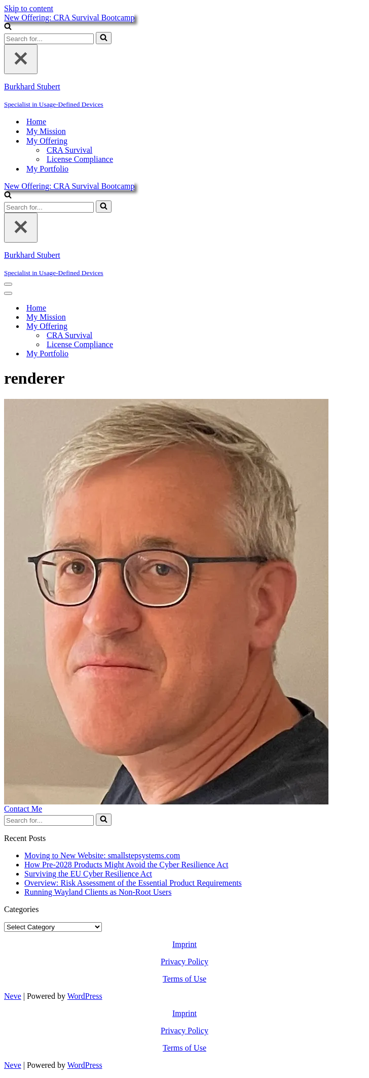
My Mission (46, 131)
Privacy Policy (184, 961)
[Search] (8, 27)
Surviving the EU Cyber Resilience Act (88, 873)
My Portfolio (47, 168)
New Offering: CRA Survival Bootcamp (69, 17)
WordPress (84, 996)
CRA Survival (69, 150)
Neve (12, 996)
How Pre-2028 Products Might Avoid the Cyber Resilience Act (126, 864)
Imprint (184, 944)
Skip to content (28, 8)
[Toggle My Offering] (181, 326)
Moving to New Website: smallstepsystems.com (102, 855)
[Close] (21, 59)
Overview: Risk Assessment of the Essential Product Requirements (133, 883)
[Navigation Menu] (8, 284)
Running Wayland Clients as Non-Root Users (97, 892)
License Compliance (80, 159)
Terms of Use (184, 978)
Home (36, 121)
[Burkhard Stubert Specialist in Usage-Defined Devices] (184, 95)
